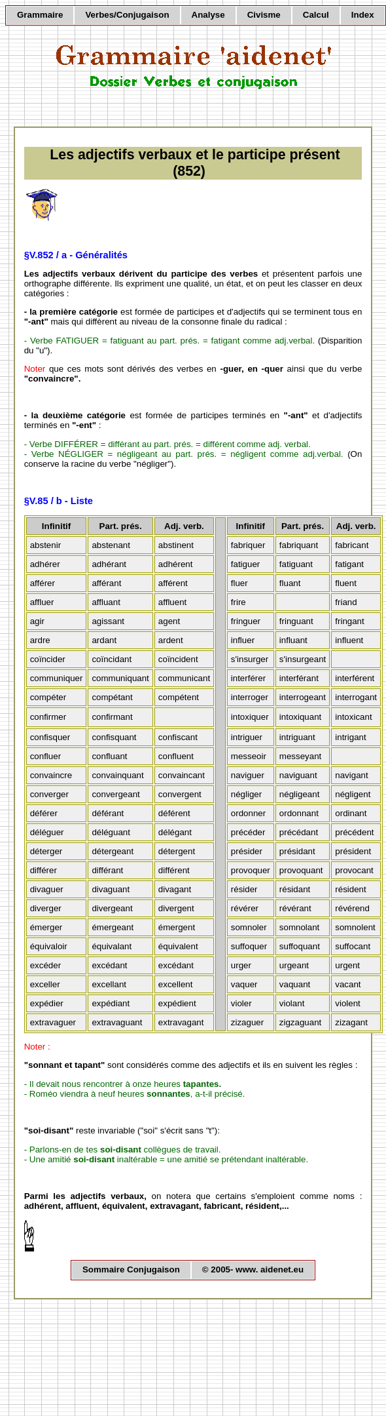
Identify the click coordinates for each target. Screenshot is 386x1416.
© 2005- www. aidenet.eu (253, 1269)
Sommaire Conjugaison (131, 1269)
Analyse (208, 15)
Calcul (316, 15)
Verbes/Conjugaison (127, 15)
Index (362, 15)
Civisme (264, 15)
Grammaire (40, 15)
